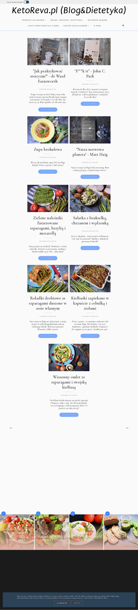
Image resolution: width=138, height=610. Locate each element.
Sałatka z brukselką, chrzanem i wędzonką (90, 221)
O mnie (97, 26)
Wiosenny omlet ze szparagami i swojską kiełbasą (69, 383)
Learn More (62, 603)
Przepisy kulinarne (34, 20)
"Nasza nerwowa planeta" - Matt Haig (90, 153)
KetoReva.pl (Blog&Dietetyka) (69, 10)
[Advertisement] (69, 458)
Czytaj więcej (48, 109)
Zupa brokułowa (48, 150)
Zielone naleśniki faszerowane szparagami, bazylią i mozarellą (48, 226)
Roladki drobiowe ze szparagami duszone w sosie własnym (48, 304)
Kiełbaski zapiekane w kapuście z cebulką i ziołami (90, 304)
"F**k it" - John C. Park (90, 73)
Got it (77, 603)
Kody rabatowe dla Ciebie (43, 26)
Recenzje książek (97, 20)
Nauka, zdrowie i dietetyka (67, 20)
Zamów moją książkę (76, 26)
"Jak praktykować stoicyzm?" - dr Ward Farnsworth (47, 76)
